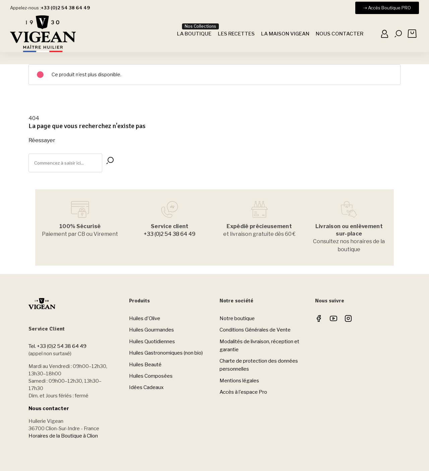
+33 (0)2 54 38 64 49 (169, 234)
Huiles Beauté (145, 365)
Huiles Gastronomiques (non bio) (166, 353)
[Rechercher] (65, 163)
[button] (387, 8)
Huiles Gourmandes (151, 330)
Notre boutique (237, 318)
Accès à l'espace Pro (243, 392)
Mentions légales (239, 381)
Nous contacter (48, 408)
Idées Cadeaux (146, 387)
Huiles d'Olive (144, 318)
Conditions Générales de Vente (255, 330)
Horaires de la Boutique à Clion (63, 436)
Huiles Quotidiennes (152, 342)
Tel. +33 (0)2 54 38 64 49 (57, 346)
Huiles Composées (151, 376)
